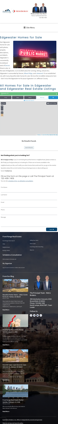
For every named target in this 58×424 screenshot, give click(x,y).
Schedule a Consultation (12, 255)
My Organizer (7, 263)
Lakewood (39, 73)
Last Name (4, 195)
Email (2, 202)
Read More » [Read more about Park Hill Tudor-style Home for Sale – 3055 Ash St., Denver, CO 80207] (6, 380)
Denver (7, 65)
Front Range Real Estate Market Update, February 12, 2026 (13, 401)
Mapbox (39, 134)
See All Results (29, 147)
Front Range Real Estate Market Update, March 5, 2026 (13, 331)
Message (3, 217)
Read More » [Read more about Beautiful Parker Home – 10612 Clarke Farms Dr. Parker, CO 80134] (6, 310)
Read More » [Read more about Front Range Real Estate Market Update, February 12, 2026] (6, 411)
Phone (3, 210)
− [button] (2, 109)
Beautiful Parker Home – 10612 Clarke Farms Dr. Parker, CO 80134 (15, 296)
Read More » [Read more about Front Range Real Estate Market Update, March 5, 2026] (6, 345)
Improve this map (54, 134)
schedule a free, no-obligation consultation (20, 181)
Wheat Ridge (28, 73)
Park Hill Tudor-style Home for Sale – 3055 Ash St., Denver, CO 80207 (15, 366)
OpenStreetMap (45, 134)
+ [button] (2, 107)
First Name (4, 187)
